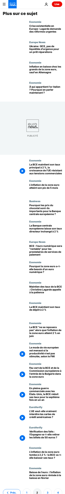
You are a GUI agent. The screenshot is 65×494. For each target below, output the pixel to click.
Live (57, 4)
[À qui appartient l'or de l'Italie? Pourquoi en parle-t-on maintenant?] (45, 91)
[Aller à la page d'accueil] (12, 4)
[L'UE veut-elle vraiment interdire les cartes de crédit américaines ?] (45, 416)
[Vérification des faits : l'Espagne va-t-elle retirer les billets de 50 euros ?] (45, 436)
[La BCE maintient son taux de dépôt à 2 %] (45, 312)
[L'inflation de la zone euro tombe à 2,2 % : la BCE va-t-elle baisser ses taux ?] (45, 457)
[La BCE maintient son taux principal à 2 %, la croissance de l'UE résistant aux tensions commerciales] (45, 169)
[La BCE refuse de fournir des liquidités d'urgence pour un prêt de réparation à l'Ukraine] (45, 51)
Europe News (37, 42)
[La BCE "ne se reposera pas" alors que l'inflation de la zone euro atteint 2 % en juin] (45, 332)
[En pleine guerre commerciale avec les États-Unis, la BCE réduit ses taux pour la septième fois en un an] (45, 394)
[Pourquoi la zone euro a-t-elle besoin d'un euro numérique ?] (45, 271)
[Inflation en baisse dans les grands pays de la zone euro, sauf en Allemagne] (45, 71)
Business (34, 201)
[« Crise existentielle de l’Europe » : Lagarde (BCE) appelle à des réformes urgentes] (45, 31)
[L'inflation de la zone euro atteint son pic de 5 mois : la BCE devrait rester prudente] (45, 190)
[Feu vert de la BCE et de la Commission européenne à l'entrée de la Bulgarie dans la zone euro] (45, 372)
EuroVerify (35, 407)
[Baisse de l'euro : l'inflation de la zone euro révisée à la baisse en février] (45, 477)
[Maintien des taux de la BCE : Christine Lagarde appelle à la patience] (45, 291)
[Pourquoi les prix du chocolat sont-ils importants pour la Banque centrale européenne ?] (45, 210)
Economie (35, 21)
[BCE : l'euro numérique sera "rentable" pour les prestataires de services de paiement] (45, 251)
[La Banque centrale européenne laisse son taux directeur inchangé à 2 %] (45, 230)
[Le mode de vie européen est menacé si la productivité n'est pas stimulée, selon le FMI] (45, 352)
